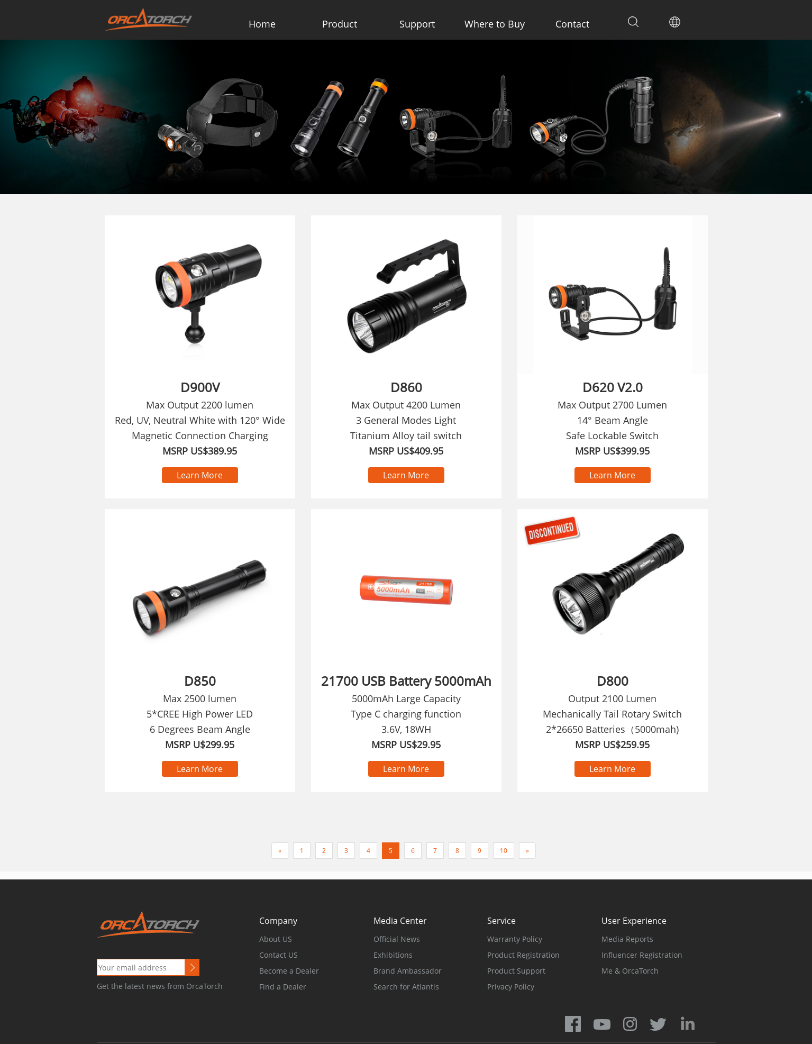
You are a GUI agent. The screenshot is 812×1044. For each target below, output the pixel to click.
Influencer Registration (641, 955)
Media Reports (627, 939)
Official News (396, 939)
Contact (572, 23)
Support (417, 23)
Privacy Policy (510, 987)
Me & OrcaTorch (630, 971)
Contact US (278, 955)
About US (275, 939)
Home (262, 23)
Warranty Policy (514, 939)
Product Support (516, 971)
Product (339, 23)
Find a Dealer (282, 987)
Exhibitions (393, 955)
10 (503, 850)
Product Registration (523, 955)
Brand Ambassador (407, 971)
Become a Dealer (289, 971)
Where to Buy (494, 23)
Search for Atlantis (406, 987)
